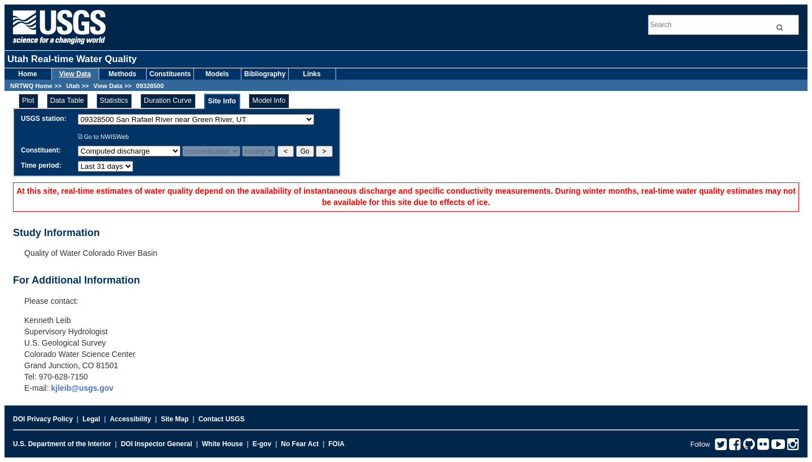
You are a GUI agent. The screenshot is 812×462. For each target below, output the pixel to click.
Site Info (222, 101)
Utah (73, 85)
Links (311, 74)
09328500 (150, 85)
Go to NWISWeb (103, 136)
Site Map (174, 419)
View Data (75, 74)
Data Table (67, 100)
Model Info (268, 100)
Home (27, 74)
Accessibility (130, 419)
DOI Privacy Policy (43, 419)
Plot (28, 100)
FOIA (336, 444)
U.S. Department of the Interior (62, 444)
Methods (122, 74)
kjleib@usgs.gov (82, 388)
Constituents (170, 74)
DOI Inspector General (156, 444)
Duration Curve (168, 100)
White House (222, 444)
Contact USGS (221, 419)
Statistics (114, 100)
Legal (91, 419)
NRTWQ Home (31, 85)
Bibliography (264, 74)
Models (216, 74)
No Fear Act (300, 444)
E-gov (262, 444)
